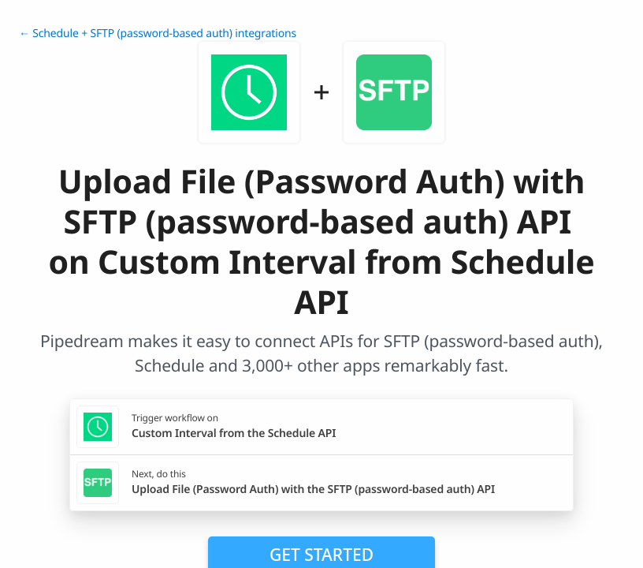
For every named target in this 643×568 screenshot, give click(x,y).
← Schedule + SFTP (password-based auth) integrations (157, 33)
